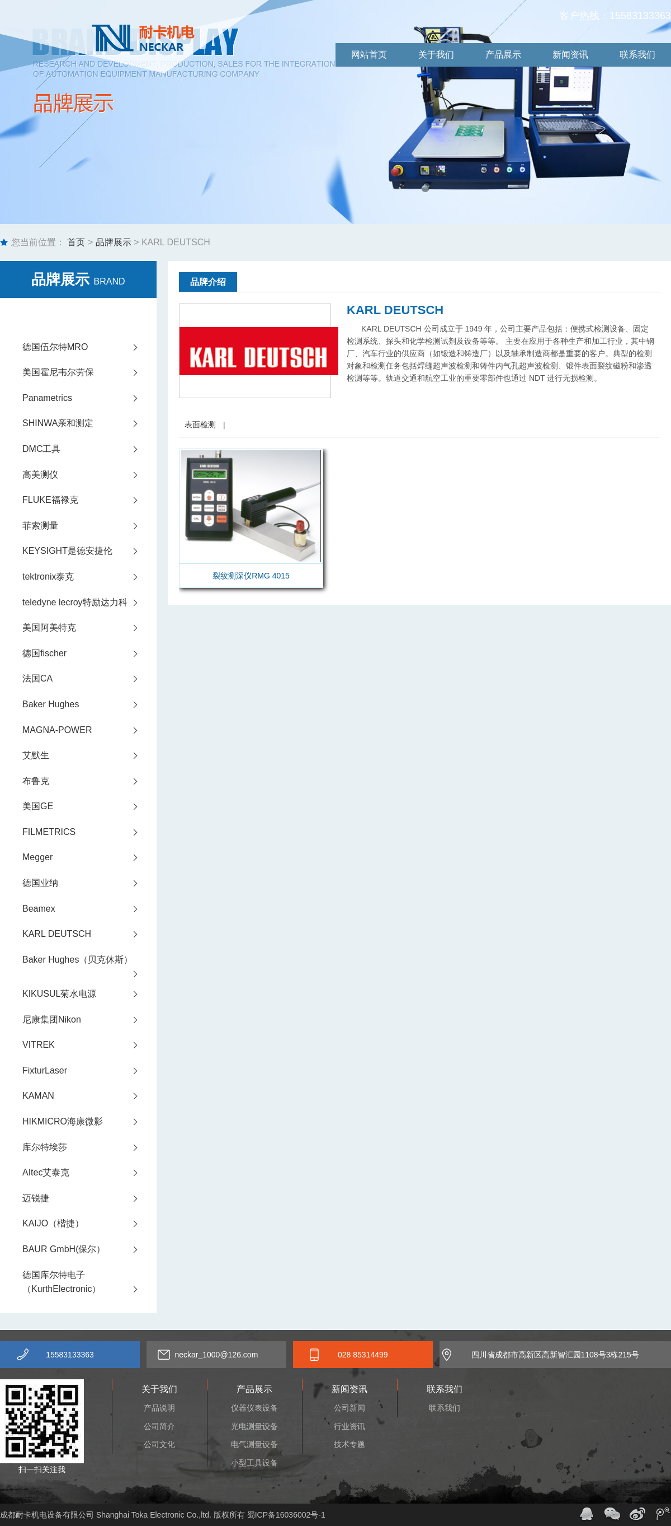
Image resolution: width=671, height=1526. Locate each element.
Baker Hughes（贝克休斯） (89, 964)
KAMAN (89, 1096)
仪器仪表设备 (254, 1407)
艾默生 (89, 755)
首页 (75, 242)
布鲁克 (89, 781)
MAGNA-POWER (89, 730)
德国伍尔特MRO (89, 347)
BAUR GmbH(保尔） (89, 1249)
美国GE (89, 806)
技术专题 (349, 1444)
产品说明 (159, 1407)
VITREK (89, 1045)
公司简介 (159, 1426)
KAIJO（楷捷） (89, 1223)
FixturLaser (89, 1070)
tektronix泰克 (89, 577)
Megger (89, 857)
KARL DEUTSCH (89, 934)
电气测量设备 (254, 1444)
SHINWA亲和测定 (89, 423)
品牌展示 (113, 242)
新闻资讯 (570, 54)
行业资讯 (349, 1426)
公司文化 (159, 1444)
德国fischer (89, 653)
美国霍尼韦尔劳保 (89, 372)
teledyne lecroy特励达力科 (89, 602)
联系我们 (637, 54)
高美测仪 (89, 475)
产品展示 (503, 54)
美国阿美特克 (89, 627)
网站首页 (369, 54)
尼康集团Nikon (89, 1019)
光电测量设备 (254, 1426)
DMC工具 (89, 449)
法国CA (89, 678)
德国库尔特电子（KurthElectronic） (89, 1283)
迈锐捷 (89, 1198)
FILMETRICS (89, 832)
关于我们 (436, 54)
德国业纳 (89, 883)
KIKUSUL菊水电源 (89, 994)
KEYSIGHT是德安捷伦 (89, 551)
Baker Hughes (89, 704)
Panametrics (89, 398)
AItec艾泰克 (89, 1172)
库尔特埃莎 (89, 1147)
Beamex (89, 909)
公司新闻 (349, 1407)
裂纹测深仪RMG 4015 (251, 575)
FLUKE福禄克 (89, 500)
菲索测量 (89, 526)
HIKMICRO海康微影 (89, 1121)
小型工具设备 (254, 1462)
